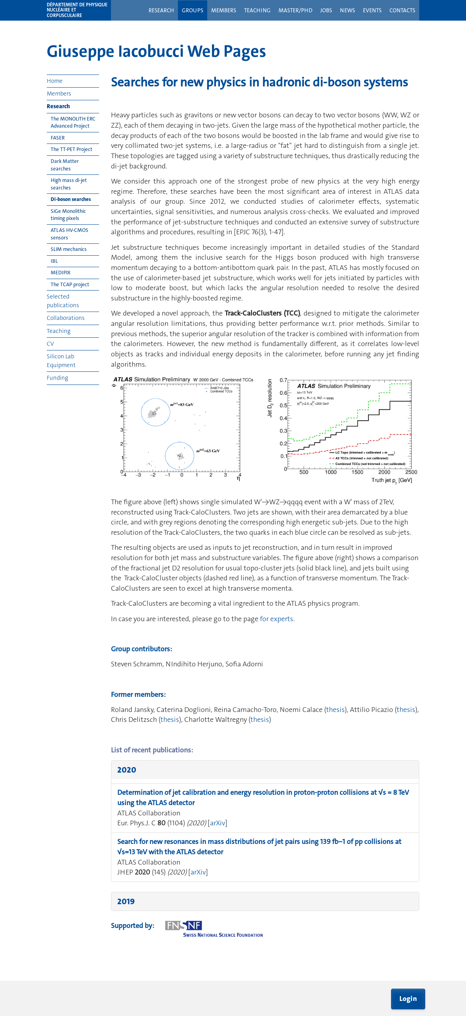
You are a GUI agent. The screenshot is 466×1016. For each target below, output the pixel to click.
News (347, 10)
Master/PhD (295, 10)
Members (223, 10)
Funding (57, 378)
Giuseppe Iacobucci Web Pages (156, 51)
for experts (276, 619)
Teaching (257, 10)
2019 (126, 901)
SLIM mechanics (69, 249)
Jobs (326, 10)
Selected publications (63, 301)
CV (50, 344)
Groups (192, 10)
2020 (126, 769)
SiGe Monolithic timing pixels (68, 215)
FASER (58, 137)
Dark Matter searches (65, 165)
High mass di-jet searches (69, 184)
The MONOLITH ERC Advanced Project (73, 122)
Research (161, 10)
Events (372, 10)
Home (55, 81)
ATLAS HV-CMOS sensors (69, 234)
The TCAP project (70, 284)
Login (408, 998)
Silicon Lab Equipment (61, 360)
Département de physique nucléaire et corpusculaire (77, 10)
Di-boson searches (71, 199)
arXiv (217, 823)
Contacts (402, 10)
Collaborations (65, 318)
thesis (335, 709)
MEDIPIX (61, 272)
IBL (54, 261)
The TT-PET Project (71, 149)
